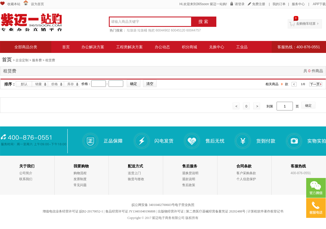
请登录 (240, 4)
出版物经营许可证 (171, 211)
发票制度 (80, 179)
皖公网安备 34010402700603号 (153, 205)
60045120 (178, 30)
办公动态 (162, 47)
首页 (66, 47)
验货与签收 (136, 179)
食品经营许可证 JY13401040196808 (130, 211)
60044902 (163, 30)
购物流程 (80, 173)
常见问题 (80, 185)
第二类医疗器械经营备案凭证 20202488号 (215, 211)
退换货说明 (190, 173)
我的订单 (279, 4)
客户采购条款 (246, 173)
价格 (54, 84)
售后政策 (188, 185)
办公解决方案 (92, 47)
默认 (24, 84)
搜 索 (203, 21)
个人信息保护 (246, 179)
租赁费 (50, 60)
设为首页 (37, 4)
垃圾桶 (142, 30)
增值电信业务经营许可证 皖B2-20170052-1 (73, 211)
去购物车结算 (306, 24)
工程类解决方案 (129, 47)
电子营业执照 (184, 205)
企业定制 (22, 60)
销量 (38, 84)
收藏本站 (13, 4)
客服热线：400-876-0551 (298, 47)
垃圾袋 (132, 30)
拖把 (151, 30)
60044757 (193, 30)
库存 (70, 84)
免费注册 (258, 4)
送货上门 (134, 173)
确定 (308, 105)
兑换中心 (216, 47)
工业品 (242, 47)
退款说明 (188, 179)
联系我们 (25, 179)
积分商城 (189, 47)
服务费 (37, 60)
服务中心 (298, 4)
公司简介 (25, 173)
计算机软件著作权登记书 (265, 211)
